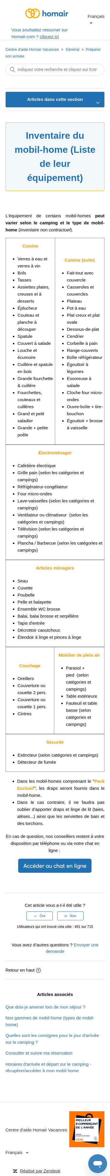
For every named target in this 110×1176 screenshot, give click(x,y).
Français (96, 16)
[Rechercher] (55, 69)
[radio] (39, 915)
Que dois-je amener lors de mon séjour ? (45, 1006)
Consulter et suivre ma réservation (39, 1052)
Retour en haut (23, 969)
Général (72, 49)
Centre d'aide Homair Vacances (32, 49)
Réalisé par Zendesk (40, 1170)
